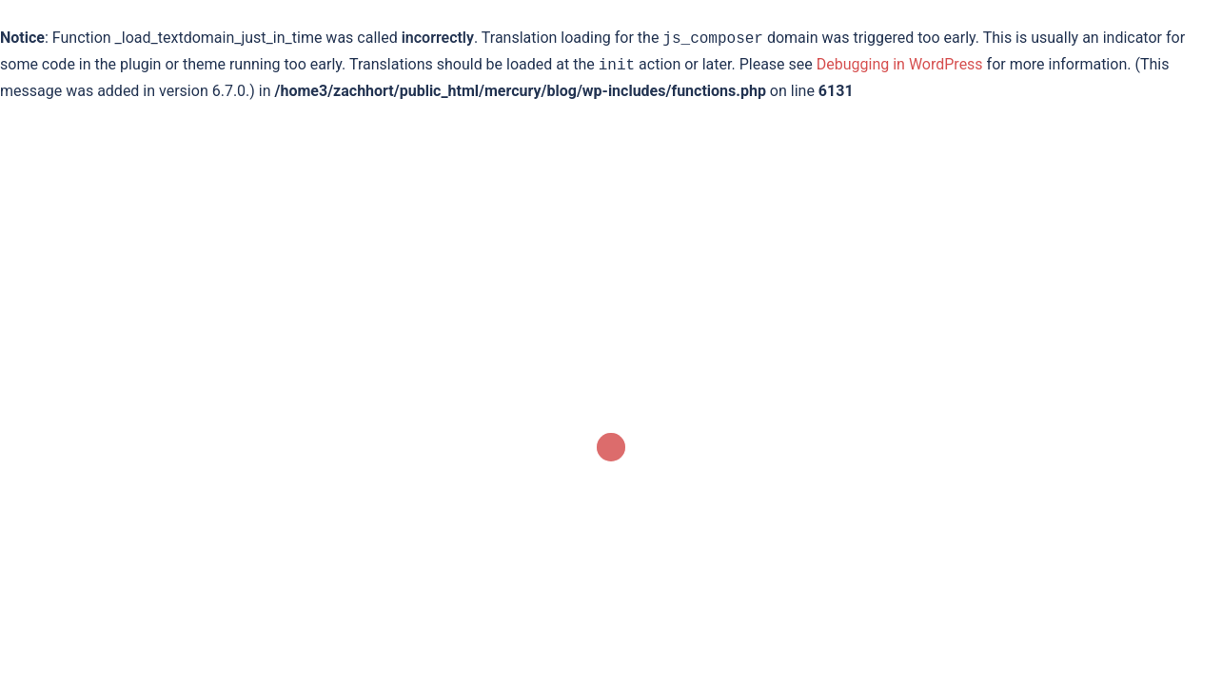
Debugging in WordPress (900, 65)
